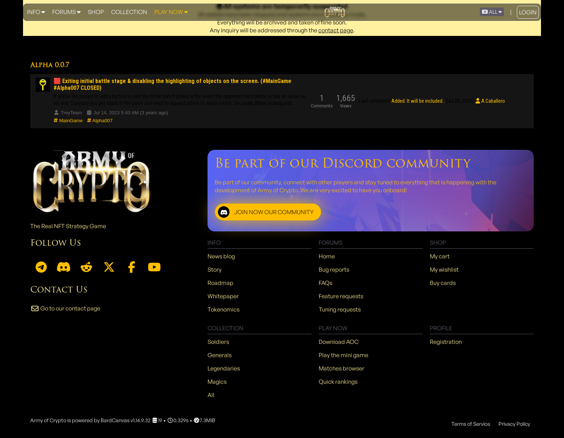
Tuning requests (340, 309)
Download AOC (339, 341)
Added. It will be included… (418, 101)
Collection (129, 11)
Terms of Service (470, 423)
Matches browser (341, 368)
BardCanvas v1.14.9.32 (125, 420)
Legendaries (224, 368)
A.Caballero (489, 101)
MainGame (68, 120)
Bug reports (334, 269)
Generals (220, 355)
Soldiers (218, 341)
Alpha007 (100, 120)
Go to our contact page (65, 308)
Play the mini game (343, 355)
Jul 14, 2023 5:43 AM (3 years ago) (127, 112)
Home (327, 256)
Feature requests (341, 296)
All (211, 394)
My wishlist (444, 269)
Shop (96, 11)
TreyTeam (68, 112)
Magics (217, 381)
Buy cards (443, 282)
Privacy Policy (514, 423)
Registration (446, 341)
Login (528, 12)
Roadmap (220, 282)
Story (215, 269)
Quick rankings (338, 381)
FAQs (325, 282)
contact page (335, 30)
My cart (440, 256)
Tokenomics (224, 309)
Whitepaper (223, 296)
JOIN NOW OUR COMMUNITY (266, 212)
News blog (221, 256)
